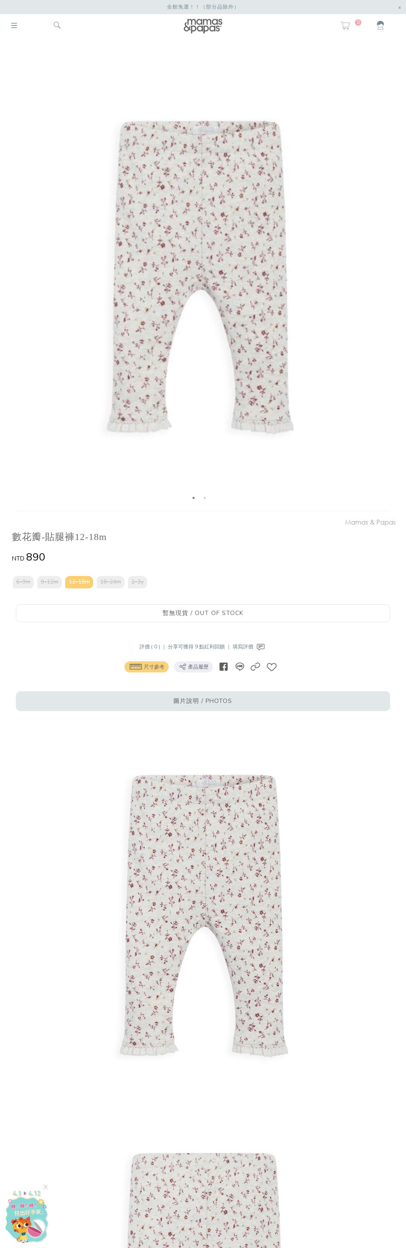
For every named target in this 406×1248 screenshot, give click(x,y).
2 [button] (204, 498)
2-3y (137, 582)
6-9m (23, 582)
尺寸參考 (146, 666)
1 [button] (193, 498)
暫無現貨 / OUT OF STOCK (203, 613)
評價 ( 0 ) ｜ (153, 646)
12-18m (79, 582)
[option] (199, 275)
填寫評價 (250, 646)
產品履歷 (194, 666)
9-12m (49, 582)
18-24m (110, 582)
